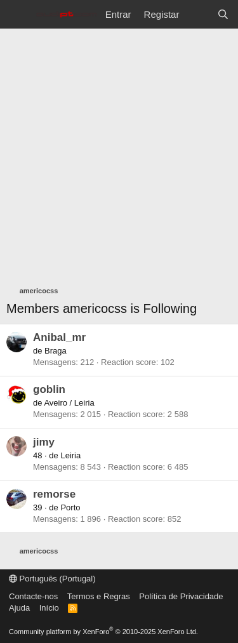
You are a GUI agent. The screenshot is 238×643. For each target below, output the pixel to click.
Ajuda (19, 608)
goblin (49, 389)
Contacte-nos (33, 596)
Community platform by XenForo (103, 631)
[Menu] (17, 14)
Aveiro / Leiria (69, 403)
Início (49, 608)
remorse (54, 494)
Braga (55, 350)
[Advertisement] (119, 154)
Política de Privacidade (181, 596)
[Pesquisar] (223, 14)
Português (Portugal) (52, 578)
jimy (44, 442)
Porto (70, 507)
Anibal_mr (59, 337)
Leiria (70, 455)
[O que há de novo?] (197, 14)
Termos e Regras (98, 596)
